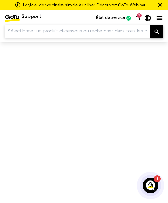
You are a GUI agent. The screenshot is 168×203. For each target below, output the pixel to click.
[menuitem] (23, 18)
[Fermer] (161, 4)
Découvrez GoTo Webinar (121, 5)
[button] (137, 18)
